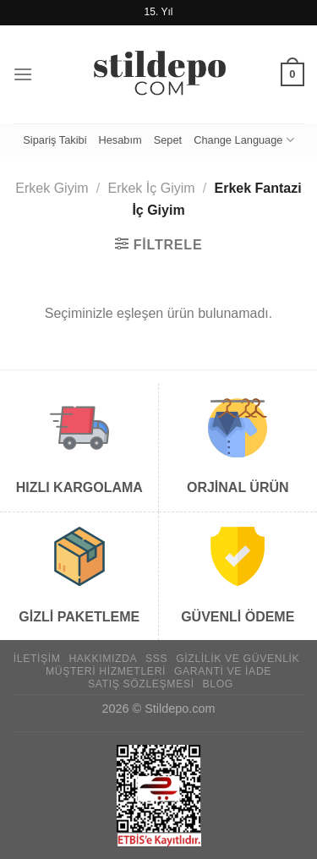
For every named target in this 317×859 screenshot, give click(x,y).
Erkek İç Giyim (150, 188)
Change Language (244, 140)
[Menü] (23, 74)
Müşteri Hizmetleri (106, 671)
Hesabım (119, 140)
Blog (218, 684)
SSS (156, 659)
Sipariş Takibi (54, 140)
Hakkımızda (102, 659)
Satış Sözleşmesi (141, 684)
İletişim (37, 659)
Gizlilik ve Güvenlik (237, 659)
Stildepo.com (180, 708)
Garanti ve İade (222, 671)
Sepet (168, 140)
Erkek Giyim (51, 188)
